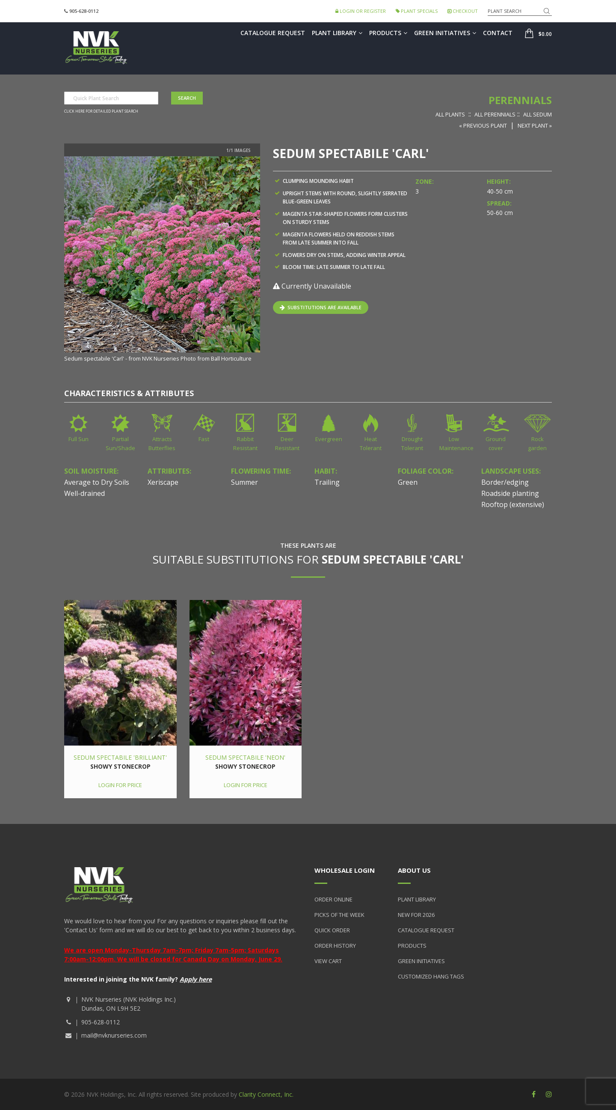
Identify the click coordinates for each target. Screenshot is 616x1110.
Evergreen (328, 439)
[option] (162, 260)
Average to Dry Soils (96, 482)
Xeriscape (163, 482)
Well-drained (84, 493)
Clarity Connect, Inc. (266, 1094)
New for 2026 (416, 915)
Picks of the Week (339, 915)
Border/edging (505, 482)
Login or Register (360, 11)
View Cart (328, 961)
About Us (414, 870)
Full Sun (78, 439)
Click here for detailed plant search (101, 111)
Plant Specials (417, 11)
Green (408, 482)
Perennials (520, 100)
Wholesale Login (344, 870)
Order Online (333, 899)
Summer (244, 482)
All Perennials (494, 114)
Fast (203, 439)
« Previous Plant (483, 125)
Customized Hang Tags (431, 976)
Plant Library (337, 33)
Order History (335, 945)
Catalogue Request (272, 33)
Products (388, 33)
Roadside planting (510, 493)
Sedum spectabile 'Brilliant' (120, 757)
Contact (497, 33)
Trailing (327, 482)
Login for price (120, 785)
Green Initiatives (445, 33)
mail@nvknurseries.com (114, 1035)
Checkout (462, 11)
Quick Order (332, 930)
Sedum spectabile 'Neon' (245, 757)
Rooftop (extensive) (512, 504)
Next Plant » (535, 125)
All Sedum (537, 114)
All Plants (450, 114)
